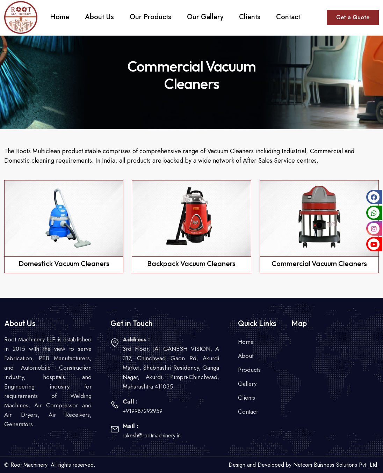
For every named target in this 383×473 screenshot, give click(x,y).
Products (249, 369)
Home (246, 342)
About (245, 356)
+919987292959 (142, 411)
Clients (246, 397)
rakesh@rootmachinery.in (152, 435)
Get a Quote (352, 17)
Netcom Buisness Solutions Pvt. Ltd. (336, 465)
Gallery (247, 383)
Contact (248, 411)
